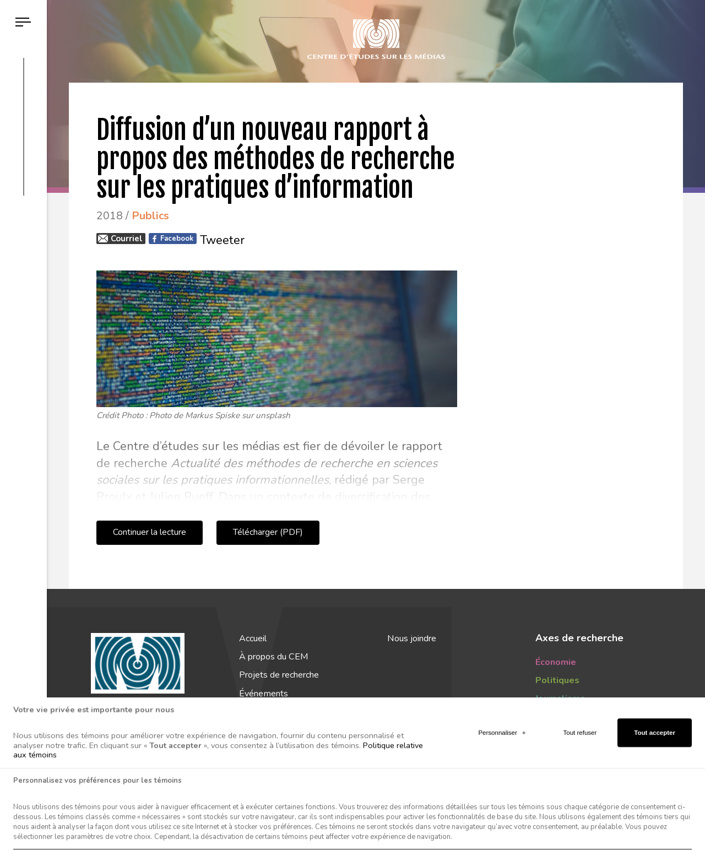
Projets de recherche (279, 675)
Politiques (557, 680)
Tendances (558, 735)
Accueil (253, 638)
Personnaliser (501, 815)
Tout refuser (580, 815)
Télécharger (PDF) (268, 532)
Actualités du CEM (278, 730)
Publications (262, 712)
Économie (555, 662)
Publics (551, 717)
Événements (263, 694)
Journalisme (560, 698)
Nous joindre (411, 638)
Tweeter (222, 240)
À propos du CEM (273, 657)
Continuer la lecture (149, 532)
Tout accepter (654, 815)
